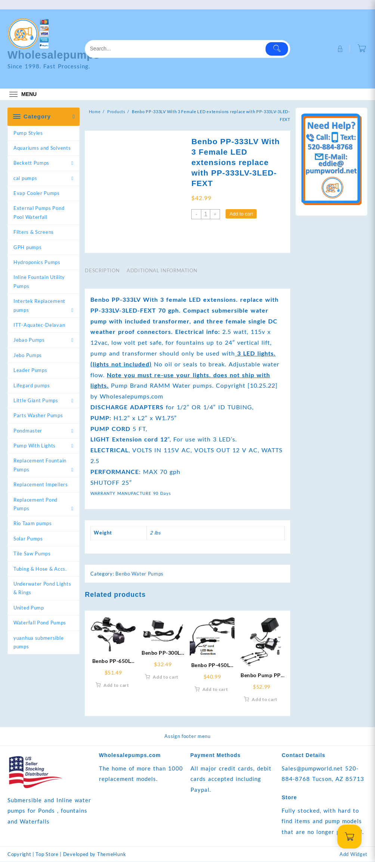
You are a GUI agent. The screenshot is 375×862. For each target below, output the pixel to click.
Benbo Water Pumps (139, 574)
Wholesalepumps (55, 55)
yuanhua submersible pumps (38, 642)
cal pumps (25, 178)
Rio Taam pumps (32, 523)
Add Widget (354, 855)
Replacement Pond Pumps (35, 504)
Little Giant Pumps (35, 400)
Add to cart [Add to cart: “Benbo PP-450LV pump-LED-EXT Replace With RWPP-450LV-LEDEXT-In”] (215, 689)
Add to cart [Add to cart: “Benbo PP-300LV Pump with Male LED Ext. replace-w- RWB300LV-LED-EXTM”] (166, 677)
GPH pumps (27, 247)
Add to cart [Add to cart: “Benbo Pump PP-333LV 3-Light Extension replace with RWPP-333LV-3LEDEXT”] (265, 699)
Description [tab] (102, 270)
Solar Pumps (28, 539)
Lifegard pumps (31, 385)
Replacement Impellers (40, 484)
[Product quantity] (205, 214)
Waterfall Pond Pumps (39, 623)
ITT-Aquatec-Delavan (39, 325)
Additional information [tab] (162, 270)
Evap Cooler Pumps (36, 193)
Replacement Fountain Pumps (39, 465)
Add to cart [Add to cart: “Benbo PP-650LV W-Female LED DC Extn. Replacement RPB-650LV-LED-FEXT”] (116, 685)
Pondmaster (27, 431)
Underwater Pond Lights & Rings (42, 588)
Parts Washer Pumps (38, 415)
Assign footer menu (187, 736)
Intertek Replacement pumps (39, 305)
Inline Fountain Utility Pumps (39, 281)
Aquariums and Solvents (42, 148)
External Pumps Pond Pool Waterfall (38, 212)
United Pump (28, 608)
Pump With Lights (34, 446)
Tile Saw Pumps (32, 553)
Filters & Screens (33, 232)
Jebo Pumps (27, 355)
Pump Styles (28, 133)
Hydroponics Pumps (37, 262)
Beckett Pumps (31, 163)
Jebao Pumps (29, 340)
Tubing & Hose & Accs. (40, 569)
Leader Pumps (30, 370)
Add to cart (241, 214)
